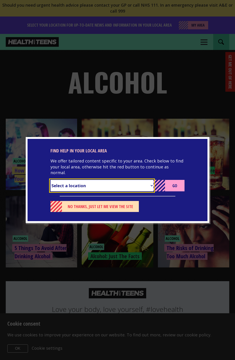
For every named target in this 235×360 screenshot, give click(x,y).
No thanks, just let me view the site (100, 206)
